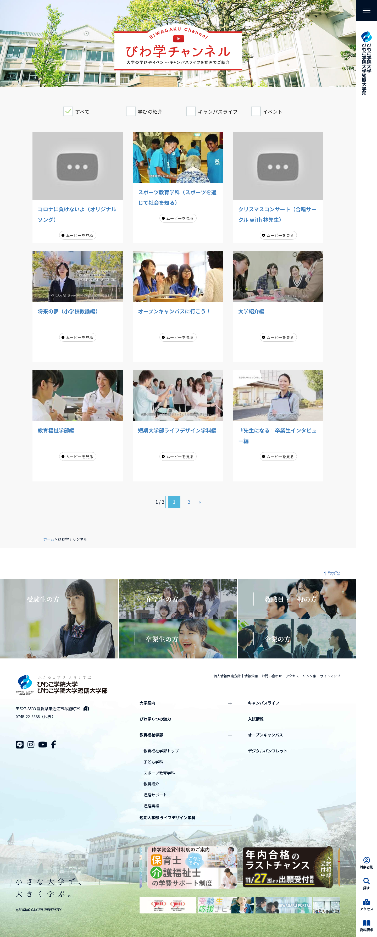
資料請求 (366, 926)
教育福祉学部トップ (161, 750)
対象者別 (366, 863)
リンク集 (309, 675)
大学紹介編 (251, 311)
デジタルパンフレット (267, 750)
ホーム (48, 539)
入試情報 (256, 719)
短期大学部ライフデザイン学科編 (177, 430)
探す (366, 884)
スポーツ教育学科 (159, 772)
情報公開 (251, 675)
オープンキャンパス (265, 735)
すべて (82, 111)
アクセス (366, 905)
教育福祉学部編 (56, 430)
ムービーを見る (79, 235)
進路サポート (155, 794)
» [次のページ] (200, 501)
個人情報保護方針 (227, 675)
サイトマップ (330, 675)
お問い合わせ (272, 675)
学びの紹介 (150, 111)
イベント (273, 111)
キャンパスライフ (218, 111)
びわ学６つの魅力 (155, 719)
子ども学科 (153, 761)
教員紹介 (151, 783)
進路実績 (151, 805)
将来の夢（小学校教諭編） (69, 311)
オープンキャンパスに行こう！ (174, 311)
